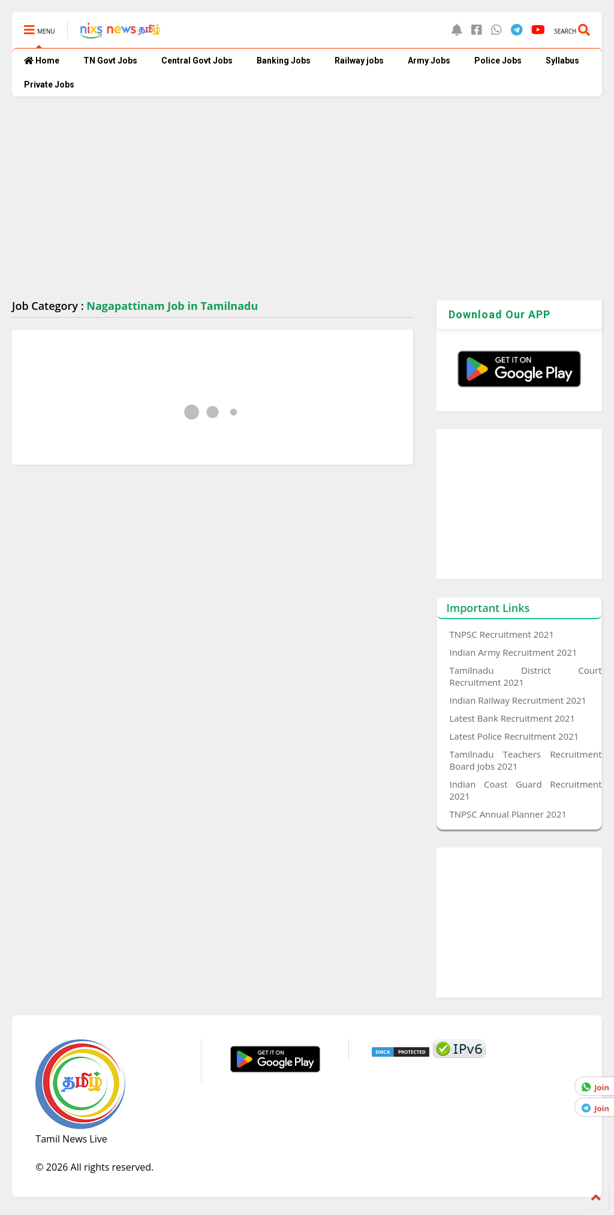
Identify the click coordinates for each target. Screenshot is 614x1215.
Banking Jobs (284, 60)
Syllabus (562, 60)
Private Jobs (49, 84)
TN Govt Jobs (110, 60)
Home (41, 60)
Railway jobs (359, 60)
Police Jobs (498, 60)
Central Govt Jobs (197, 60)
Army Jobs (429, 60)
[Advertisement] (307, 198)
